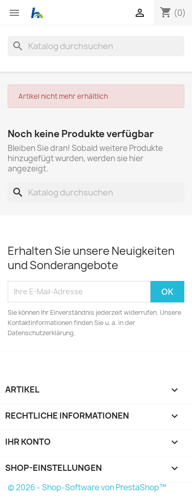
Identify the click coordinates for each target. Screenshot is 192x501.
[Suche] (96, 46)
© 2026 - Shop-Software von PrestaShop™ (87, 487)
